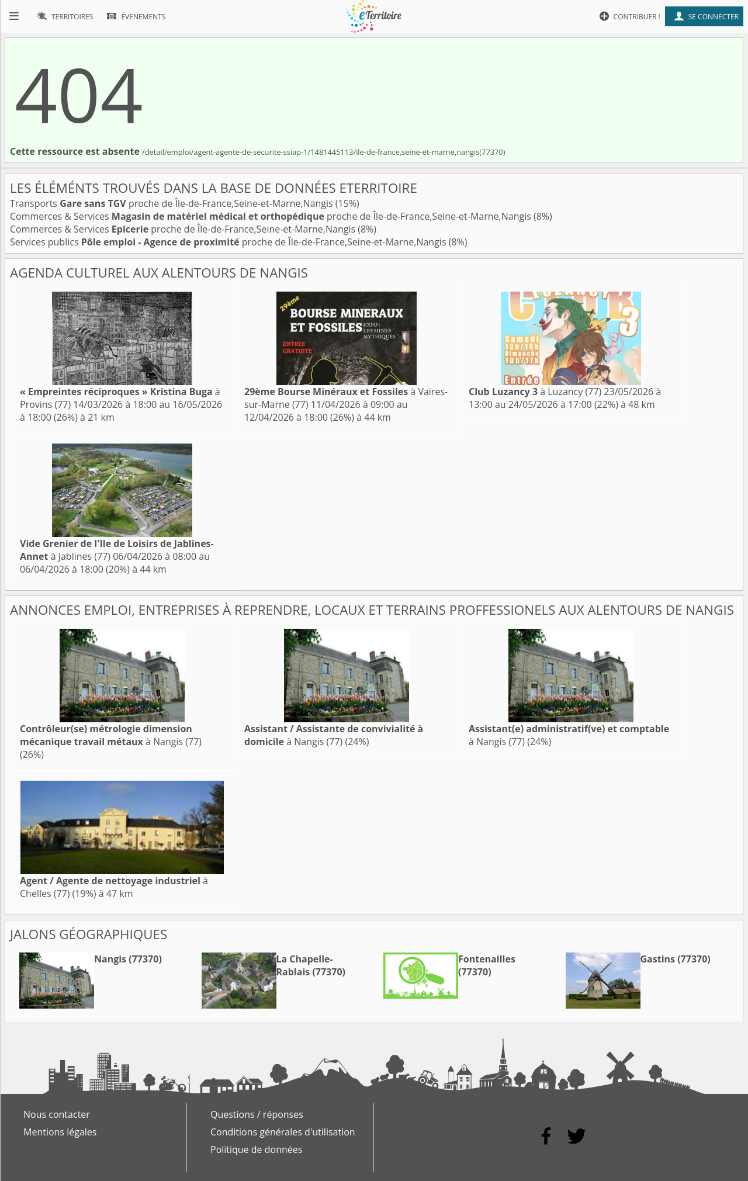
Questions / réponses (256, 1114)
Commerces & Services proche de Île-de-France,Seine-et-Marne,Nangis (272, 216)
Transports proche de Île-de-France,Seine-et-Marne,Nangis (172, 203)
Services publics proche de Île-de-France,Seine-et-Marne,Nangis (229, 241)
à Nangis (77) (111, 735)
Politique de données (256, 1149)
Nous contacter (56, 1114)
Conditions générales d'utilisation (282, 1131)
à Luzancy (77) (535, 391)
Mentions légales (59, 1131)
